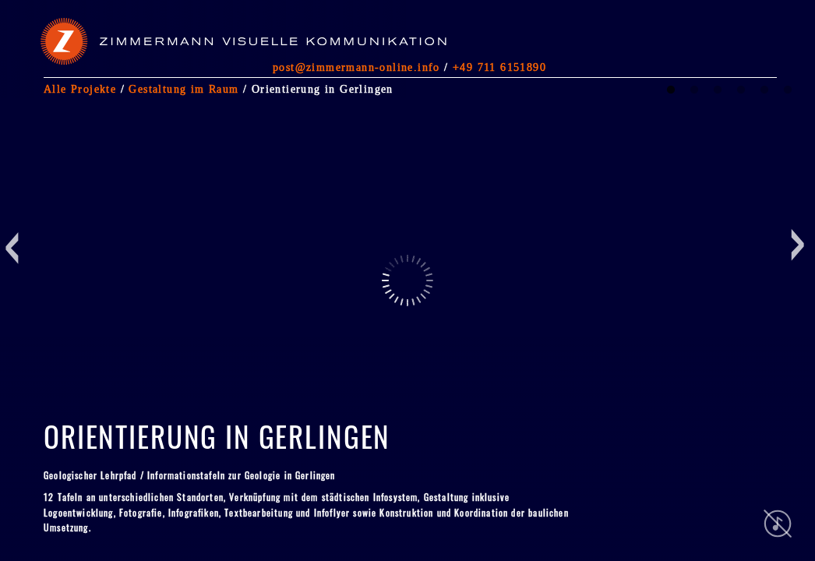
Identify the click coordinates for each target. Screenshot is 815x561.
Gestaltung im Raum (183, 89)
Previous (16, 308)
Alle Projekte (80, 89)
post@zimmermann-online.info (356, 67)
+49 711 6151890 (499, 67)
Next (692, 308)
